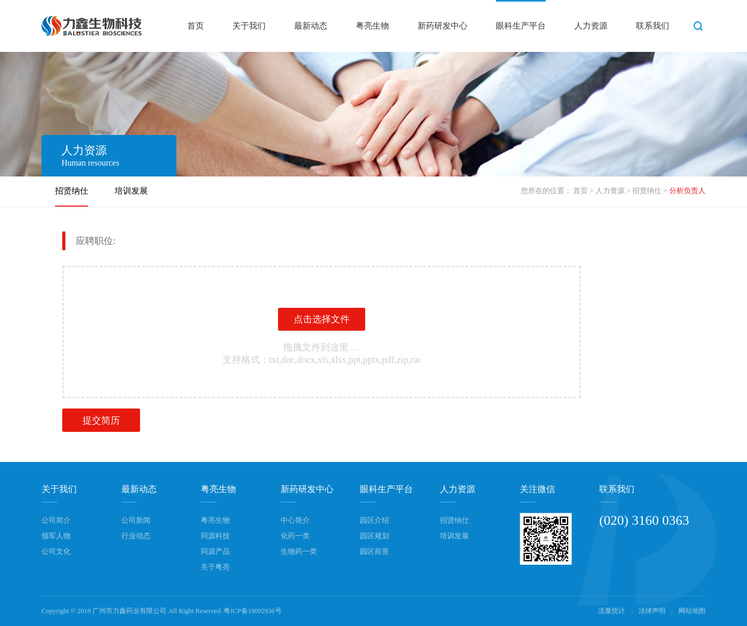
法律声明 (653, 611)
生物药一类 (299, 551)
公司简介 (56, 520)
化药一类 (295, 536)
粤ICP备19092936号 (252, 611)
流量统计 (611, 611)
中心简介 (295, 520)
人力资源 (590, 25)
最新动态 (310, 25)
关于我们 (249, 25)
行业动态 (135, 536)
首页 (195, 25)
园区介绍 (374, 520)
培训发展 (131, 190)
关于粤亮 (215, 567)
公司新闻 (135, 520)
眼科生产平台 (521, 25)
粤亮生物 (372, 25)
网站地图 (692, 611)
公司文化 (56, 551)
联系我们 (652, 25)
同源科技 (215, 536)
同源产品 (215, 551)
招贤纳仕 (646, 191)
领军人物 (56, 536)
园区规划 (374, 536)
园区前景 (374, 551)
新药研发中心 (442, 25)
